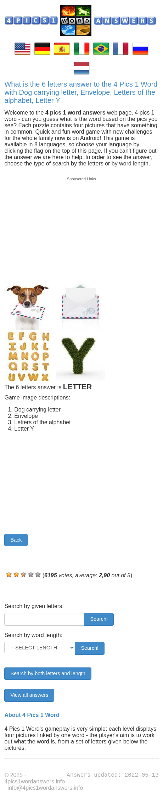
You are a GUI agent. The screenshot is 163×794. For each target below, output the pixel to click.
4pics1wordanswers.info (34, 781)
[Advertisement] (81, 225)
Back (16, 540)
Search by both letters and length (47, 673)
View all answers (29, 695)
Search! (99, 619)
